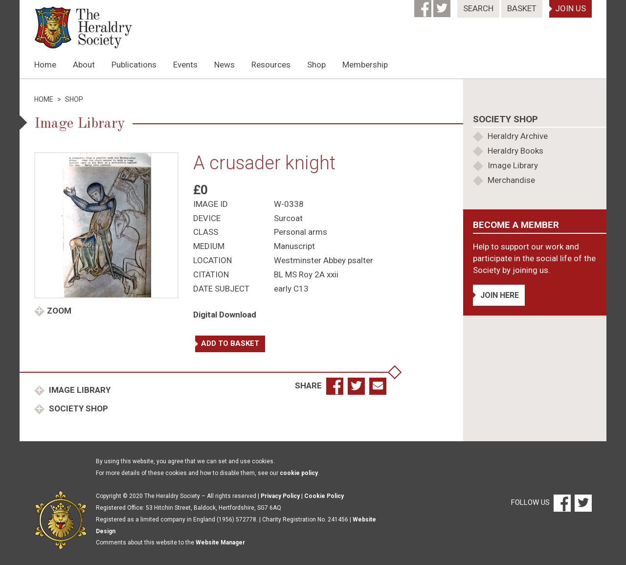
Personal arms (300, 232)
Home (45, 64)
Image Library (79, 390)
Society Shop (77, 408)
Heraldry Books (515, 151)
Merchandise (511, 180)
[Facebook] (423, 5)
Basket (522, 8)
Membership (365, 64)
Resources (271, 64)
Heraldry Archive (518, 136)
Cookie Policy (324, 496)
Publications (134, 64)
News (224, 64)
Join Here (499, 295)
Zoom (59, 311)
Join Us (570, 8)
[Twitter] (442, 5)
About (84, 64)
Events (185, 64)
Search (478, 8)
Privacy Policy (280, 496)
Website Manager (220, 542)
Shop (316, 64)
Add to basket (230, 343)
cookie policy (299, 473)
